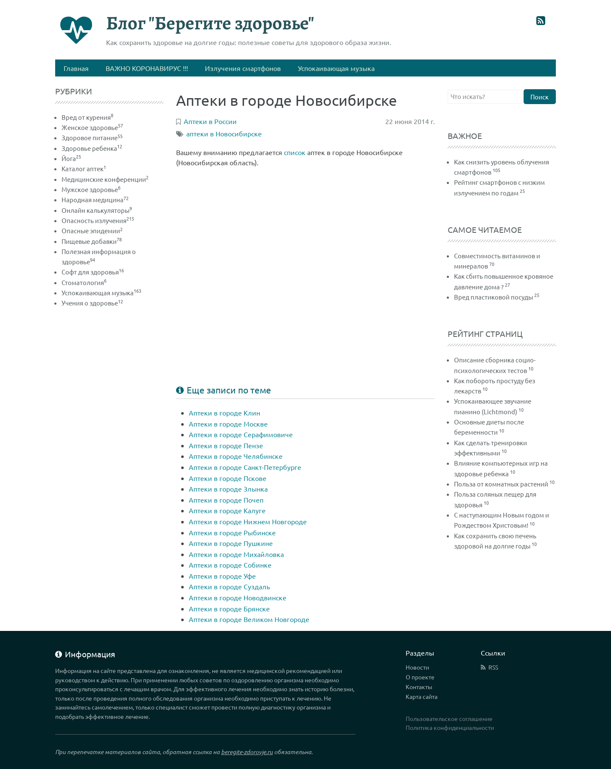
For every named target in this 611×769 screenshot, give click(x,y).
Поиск (539, 97)
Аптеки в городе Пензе (226, 445)
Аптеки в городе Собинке (230, 564)
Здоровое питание (92, 137)
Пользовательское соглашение (449, 718)
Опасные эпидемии (92, 230)
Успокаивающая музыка (101, 292)
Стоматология (84, 282)
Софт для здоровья (93, 272)
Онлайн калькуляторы (97, 210)
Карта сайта (421, 696)
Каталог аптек (84, 168)
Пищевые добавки (92, 241)
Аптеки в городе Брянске (229, 608)
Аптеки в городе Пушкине (231, 543)
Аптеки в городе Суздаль (229, 586)
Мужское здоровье (91, 189)
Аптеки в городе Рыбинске (232, 532)
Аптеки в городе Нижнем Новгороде (248, 521)
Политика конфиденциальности (450, 727)
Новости (417, 667)
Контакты (419, 686)
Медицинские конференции (105, 179)
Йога (71, 158)
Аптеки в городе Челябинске (236, 456)
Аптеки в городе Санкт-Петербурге (245, 467)
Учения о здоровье (92, 303)
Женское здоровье (92, 127)
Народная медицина (95, 199)
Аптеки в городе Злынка (228, 488)
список (295, 152)
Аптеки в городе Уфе (222, 575)
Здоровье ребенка (92, 148)
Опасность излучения (98, 220)
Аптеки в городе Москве (228, 423)
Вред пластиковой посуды (493, 297)
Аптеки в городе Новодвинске (237, 597)
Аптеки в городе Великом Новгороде (249, 619)
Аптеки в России (210, 121)
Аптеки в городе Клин (224, 412)
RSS (493, 667)
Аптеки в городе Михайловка (236, 554)
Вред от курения (87, 117)
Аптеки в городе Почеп (226, 499)
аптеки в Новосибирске (224, 133)
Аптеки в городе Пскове (227, 478)
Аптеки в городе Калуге (227, 510)
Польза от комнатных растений (501, 484)
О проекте (420, 677)
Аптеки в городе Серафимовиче (241, 434)
